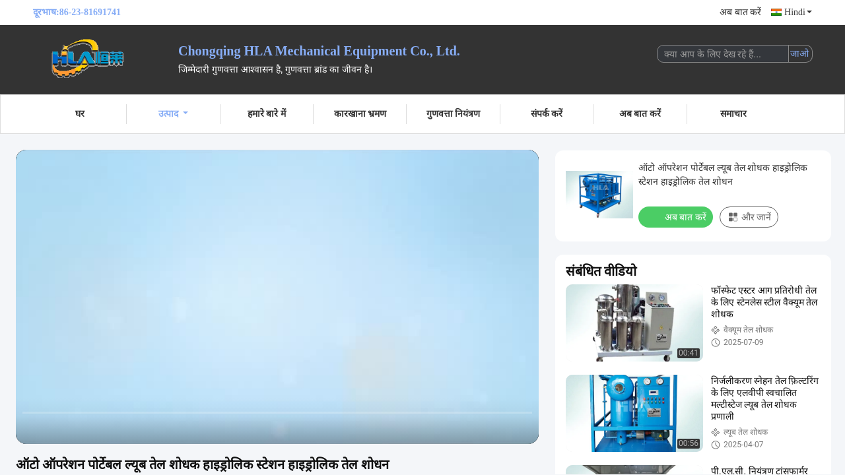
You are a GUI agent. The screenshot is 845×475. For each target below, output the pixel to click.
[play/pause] (59, 428)
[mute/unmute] (112, 428)
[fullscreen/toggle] (521, 428)
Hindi (798, 12)
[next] (86, 428)
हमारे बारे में (267, 114)
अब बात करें (740, 12)
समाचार (733, 114)
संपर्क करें (547, 114)
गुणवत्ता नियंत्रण (453, 114)
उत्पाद (173, 114)
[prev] (33, 428)
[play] (277, 296)
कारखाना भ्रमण (360, 114)
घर (79, 114)
